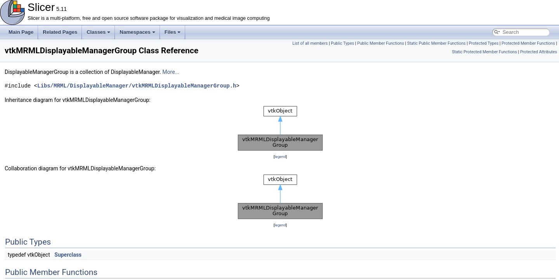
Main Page (21, 32)
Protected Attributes (538, 51)
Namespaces (137, 32)
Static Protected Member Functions (484, 51)
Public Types (342, 43)
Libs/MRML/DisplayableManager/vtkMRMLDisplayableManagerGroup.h (136, 85)
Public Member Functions (380, 43)
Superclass (68, 255)
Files (173, 32)
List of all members (310, 43)
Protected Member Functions (528, 43)
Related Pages (60, 32)
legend (280, 156)
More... (170, 72)
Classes (98, 32)
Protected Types (483, 43)
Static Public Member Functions (436, 43)
